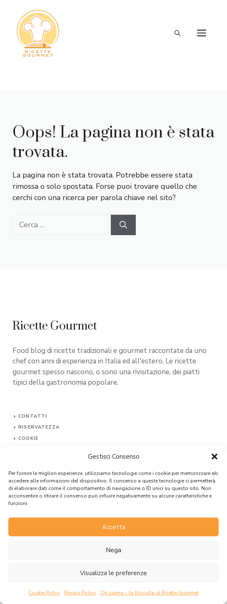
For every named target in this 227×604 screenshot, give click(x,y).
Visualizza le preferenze (113, 573)
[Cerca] (123, 225)
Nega (113, 550)
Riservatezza (39, 427)
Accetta (113, 527)
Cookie (28, 438)
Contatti (32, 416)
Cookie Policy (44, 592)
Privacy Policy (80, 592)
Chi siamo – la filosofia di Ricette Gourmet (149, 592)
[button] (214, 456)
